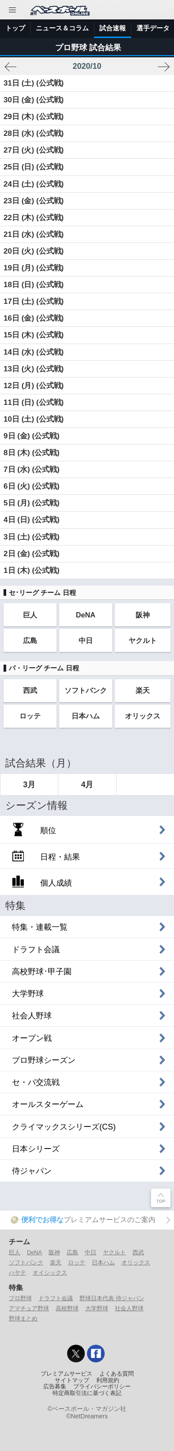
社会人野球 (129, 1308)
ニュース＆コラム (62, 28)
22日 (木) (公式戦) (34, 217)
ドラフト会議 (55, 1298)
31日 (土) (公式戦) (34, 83)
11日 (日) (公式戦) (34, 402)
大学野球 (96, 1308)
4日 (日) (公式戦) (32, 520)
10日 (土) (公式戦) (34, 419)
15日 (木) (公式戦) (34, 335)
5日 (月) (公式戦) (32, 503)
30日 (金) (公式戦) (34, 100)
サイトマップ (72, 1380)
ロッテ (30, 716)
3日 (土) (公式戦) (32, 537)
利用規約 (107, 1380)
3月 (29, 784)
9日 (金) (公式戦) (32, 436)
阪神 (143, 615)
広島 (30, 640)
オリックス (142, 716)
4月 (87, 784)
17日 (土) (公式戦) (34, 301)
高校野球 (67, 1308)
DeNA (85, 615)
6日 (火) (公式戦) (32, 486)
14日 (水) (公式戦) (34, 352)
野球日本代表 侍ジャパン (111, 1298)
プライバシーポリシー (102, 1387)
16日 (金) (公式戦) (34, 318)
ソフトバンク (85, 690)
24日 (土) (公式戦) (34, 184)
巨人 (30, 615)
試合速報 (112, 28)
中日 (86, 640)
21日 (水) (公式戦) (34, 234)
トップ (15, 28)
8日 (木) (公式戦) (32, 452)
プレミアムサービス (66, 1374)
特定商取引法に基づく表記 (87, 1393)
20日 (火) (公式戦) (34, 251)
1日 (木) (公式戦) (32, 570)
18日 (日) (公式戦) (34, 284)
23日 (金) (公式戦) (34, 201)
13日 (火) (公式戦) (34, 369)
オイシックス (50, 1272)
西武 (30, 690)
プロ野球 (20, 1298)
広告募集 (54, 1387)
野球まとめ (23, 1318)
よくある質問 (116, 1374)
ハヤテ (17, 1272)
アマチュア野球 (29, 1308)
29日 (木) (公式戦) (34, 116)
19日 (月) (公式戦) (34, 268)
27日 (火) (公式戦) (34, 150)
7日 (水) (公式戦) (32, 469)
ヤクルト (143, 640)
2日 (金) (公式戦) (32, 553)
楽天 (143, 690)
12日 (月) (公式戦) (34, 385)
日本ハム (86, 716)
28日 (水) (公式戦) (34, 133)
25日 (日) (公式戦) (34, 167)
